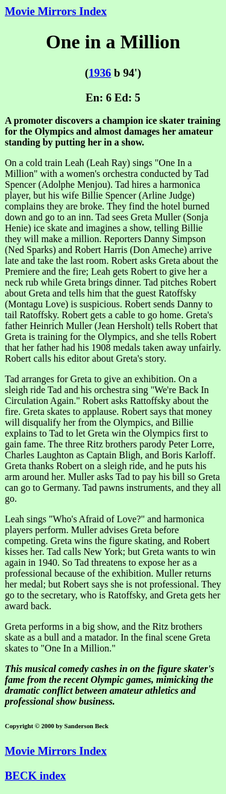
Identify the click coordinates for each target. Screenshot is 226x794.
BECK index (35, 775)
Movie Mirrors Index (56, 11)
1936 (100, 72)
